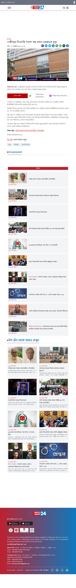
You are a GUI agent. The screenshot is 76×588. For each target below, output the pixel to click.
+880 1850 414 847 (17, 559)
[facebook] (42, 45)
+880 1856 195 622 (17, 550)
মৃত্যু (10, 145)
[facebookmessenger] (46, 45)
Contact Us (20, 570)
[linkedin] (53, 45)
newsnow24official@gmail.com (20, 564)
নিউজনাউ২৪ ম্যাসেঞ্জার (58, 96)
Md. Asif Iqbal (44, 570)
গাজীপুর (16, 145)
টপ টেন (9, 39)
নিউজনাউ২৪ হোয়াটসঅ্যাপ (36, 95)
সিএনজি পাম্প (25, 145)
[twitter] (49, 45)
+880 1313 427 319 (17, 562)
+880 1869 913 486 (17, 552)
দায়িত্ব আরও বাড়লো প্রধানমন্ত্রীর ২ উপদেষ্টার (30, 130)
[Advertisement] (38, 24)
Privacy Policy (11, 570)
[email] (56, 45)
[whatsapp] (60, 45)
